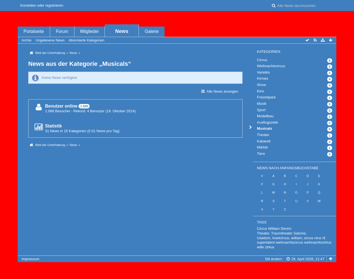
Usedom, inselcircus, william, (280, 238)
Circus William (268, 228)
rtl (323, 238)
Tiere (261, 154)
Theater (263, 135)
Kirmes (262, 78)
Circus (262, 60)
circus (308, 238)
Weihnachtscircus (271, 66)
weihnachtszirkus (318, 242)
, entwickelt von (177, 268)
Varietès (263, 72)
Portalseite (34, 31)
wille (260, 247)
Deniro (286, 228)
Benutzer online (61, 106)
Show (261, 85)
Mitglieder (89, 31)
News (122, 31)
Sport (261, 110)
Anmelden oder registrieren (41, 5)
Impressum (30, 259)
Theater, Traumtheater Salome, (282, 233)
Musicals (264, 128)
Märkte (262, 147)
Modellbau (265, 116)
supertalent (266, 242)
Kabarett (263, 141)
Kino (260, 91)
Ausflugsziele (267, 122)
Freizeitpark (266, 97)
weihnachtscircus (289, 242)
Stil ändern (273, 259)
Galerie (151, 31)
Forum (62, 31)
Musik (261, 103)
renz (317, 238)
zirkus (269, 247)
